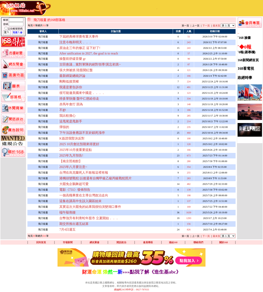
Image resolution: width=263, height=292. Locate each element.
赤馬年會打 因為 (71, 104)
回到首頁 (41, 242)
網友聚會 (94, 242)
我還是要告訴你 (70, 87)
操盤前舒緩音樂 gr (72, 58)
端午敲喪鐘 (67, 212)
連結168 (173, 242)
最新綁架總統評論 (72, 75)
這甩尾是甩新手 (70, 121)
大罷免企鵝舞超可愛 (74, 184)
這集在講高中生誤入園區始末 (80, 201)
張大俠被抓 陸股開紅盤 (76, 70)
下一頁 (206, 25)
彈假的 (64, 127)
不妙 (62, 110)
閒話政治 (121, 242)
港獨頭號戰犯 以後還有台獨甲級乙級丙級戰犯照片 (95, 178)
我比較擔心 (67, 115)
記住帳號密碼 (15, 28)
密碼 (6, 24)
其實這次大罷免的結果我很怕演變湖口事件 (90, 206)
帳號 (6, 20)
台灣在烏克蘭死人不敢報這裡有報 (83, 172)
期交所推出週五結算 (74, 224)
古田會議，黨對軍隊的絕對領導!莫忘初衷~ (90, 64)
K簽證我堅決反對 (72, 138)
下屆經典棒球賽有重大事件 (78, 36)
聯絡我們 (198, 242)
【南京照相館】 (70, 161)
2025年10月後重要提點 (75, 149)
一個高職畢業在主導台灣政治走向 (83, 195)
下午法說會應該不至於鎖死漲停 (82, 132)
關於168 (223, 242)
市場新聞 (68, 242)
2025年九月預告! (71, 155)
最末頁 (216, 25)
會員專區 (148, 242)
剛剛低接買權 (69, 81)
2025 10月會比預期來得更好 (79, 144)
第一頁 (185, 25)
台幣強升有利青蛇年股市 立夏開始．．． (89, 218)
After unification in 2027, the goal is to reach (88, 53)
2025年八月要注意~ (73, 167)
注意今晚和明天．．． (75, 42)
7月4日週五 (67, 229)
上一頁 (195, 25)
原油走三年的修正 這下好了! (79, 48)
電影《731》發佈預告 (74, 189)
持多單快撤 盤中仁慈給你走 (79, 98)
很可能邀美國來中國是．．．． (82, 93)
